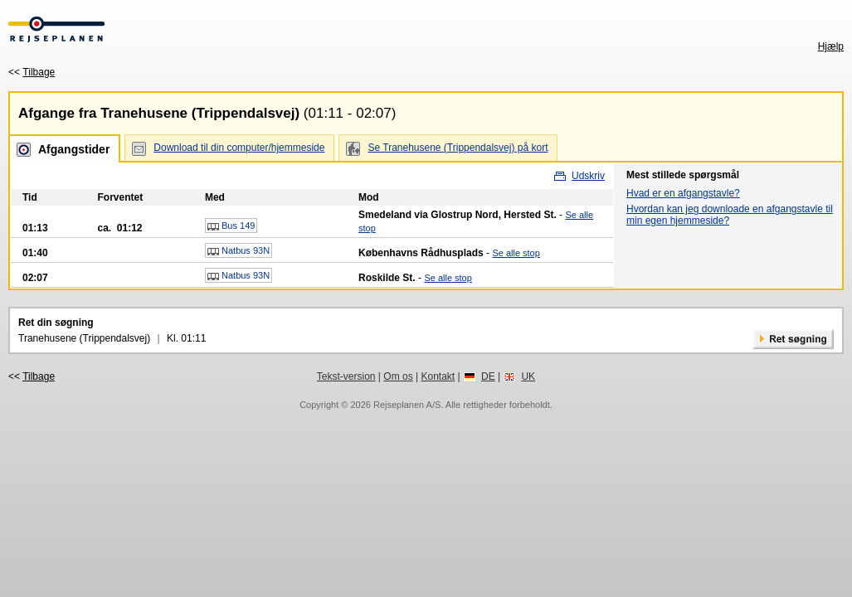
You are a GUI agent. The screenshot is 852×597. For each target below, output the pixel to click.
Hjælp (831, 46)
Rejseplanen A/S (407, 405)
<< (31, 72)
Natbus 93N (238, 251)
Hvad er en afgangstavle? (683, 193)
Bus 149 (231, 226)
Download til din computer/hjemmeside (238, 147)
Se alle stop (515, 253)
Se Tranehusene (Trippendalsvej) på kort (458, 147)
